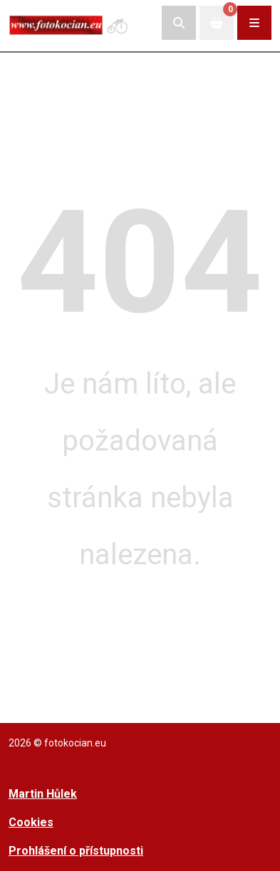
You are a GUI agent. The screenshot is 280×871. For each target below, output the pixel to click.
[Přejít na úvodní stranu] (69, 22)
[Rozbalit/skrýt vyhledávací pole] (179, 23)
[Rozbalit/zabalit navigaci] (254, 23)
